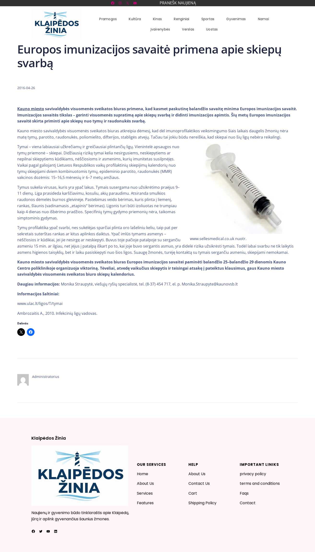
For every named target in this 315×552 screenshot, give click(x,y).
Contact (248, 503)
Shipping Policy (202, 503)
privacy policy (253, 474)
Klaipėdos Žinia (48, 438)
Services (145, 493)
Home (142, 474)
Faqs (244, 493)
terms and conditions (260, 483)
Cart (192, 493)
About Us (145, 483)
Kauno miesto (30, 108)
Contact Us (199, 483)
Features (145, 503)
